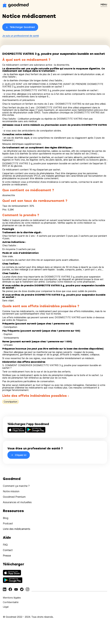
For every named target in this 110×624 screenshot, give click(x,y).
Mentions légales (12, 597)
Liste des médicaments (16, 528)
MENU (104, 4)
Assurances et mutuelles (17, 502)
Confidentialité (10, 602)
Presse (7, 555)
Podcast (8, 523)
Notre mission (11, 491)
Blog (5, 517)
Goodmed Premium (14, 496)
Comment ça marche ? (16, 485)
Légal (5, 606)
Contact (8, 550)
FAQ (5, 544)
